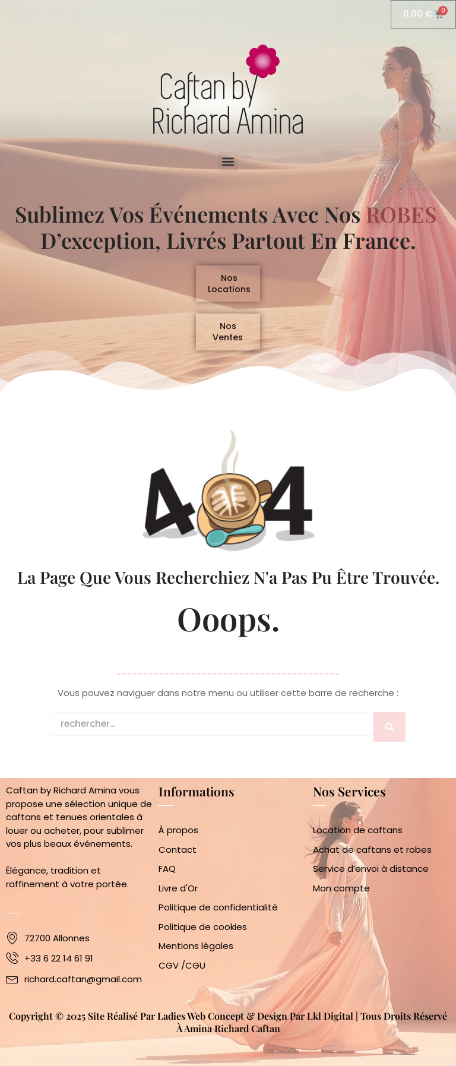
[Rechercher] (389, 734)
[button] (228, 162)
